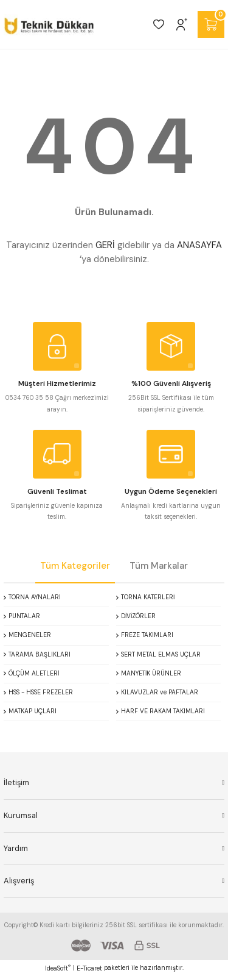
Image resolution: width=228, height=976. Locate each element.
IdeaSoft (58, 968)
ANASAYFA (199, 245)
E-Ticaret (89, 968)
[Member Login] (181, 24)
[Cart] (211, 24)
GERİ (105, 245)
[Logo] (49, 24)
